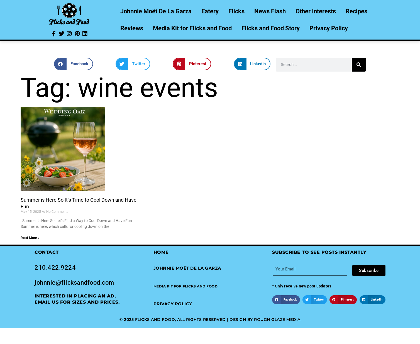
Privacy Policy (328, 28)
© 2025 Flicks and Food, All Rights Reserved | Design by (186, 319)
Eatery (210, 11)
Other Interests (316, 11)
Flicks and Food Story (270, 28)
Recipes (356, 11)
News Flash (270, 11)
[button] (73, 64)
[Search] (359, 65)
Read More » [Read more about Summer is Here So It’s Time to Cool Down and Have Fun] (30, 238)
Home (161, 252)
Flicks (236, 11)
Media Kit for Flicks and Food (192, 28)
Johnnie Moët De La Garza (156, 11)
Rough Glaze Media (277, 319)
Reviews (131, 28)
